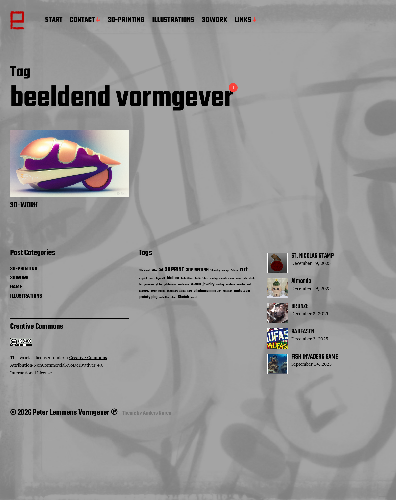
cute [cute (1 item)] (245, 278)
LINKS (243, 20)
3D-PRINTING (126, 20)
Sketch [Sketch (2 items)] (183, 297)
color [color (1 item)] (238, 278)
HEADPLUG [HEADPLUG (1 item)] (196, 285)
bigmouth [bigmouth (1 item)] (160, 278)
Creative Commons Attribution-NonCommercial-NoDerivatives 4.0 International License (58, 365)
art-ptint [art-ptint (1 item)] (143, 278)
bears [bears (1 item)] (151, 278)
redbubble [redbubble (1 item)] (164, 297)
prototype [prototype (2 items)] (242, 290)
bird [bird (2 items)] (170, 278)
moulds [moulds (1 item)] (161, 291)
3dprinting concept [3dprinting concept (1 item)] (219, 271)
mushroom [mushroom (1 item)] (172, 291)
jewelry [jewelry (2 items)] (209, 284)
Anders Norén (157, 413)
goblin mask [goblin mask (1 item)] (170, 285)
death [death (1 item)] (252, 278)
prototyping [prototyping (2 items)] (148, 297)
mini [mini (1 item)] (249, 285)
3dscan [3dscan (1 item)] (234, 271)
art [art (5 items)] (244, 269)
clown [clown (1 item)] (231, 278)
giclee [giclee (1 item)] (159, 285)
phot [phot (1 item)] (189, 291)
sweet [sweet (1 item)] (194, 297)
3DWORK (214, 20)
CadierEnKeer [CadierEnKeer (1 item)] (202, 278)
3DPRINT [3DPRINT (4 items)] (174, 269)
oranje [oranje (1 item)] (182, 291)
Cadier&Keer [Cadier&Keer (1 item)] (187, 278)
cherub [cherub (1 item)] (223, 278)
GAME (16, 287)
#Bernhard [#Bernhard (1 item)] (144, 271)
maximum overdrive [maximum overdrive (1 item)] (235, 285)
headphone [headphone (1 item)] (183, 285)
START (53, 20)
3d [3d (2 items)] (161, 270)
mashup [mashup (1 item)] (220, 285)
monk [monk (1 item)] (154, 291)
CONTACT (82, 20)
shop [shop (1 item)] (173, 297)
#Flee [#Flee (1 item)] (154, 271)
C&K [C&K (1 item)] (177, 278)
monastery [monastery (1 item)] (144, 291)
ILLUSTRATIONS (173, 20)
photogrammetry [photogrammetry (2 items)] (207, 290)
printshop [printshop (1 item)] (227, 291)
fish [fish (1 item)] (140, 285)
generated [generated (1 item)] (149, 285)
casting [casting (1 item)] (214, 278)
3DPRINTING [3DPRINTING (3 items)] (197, 270)
